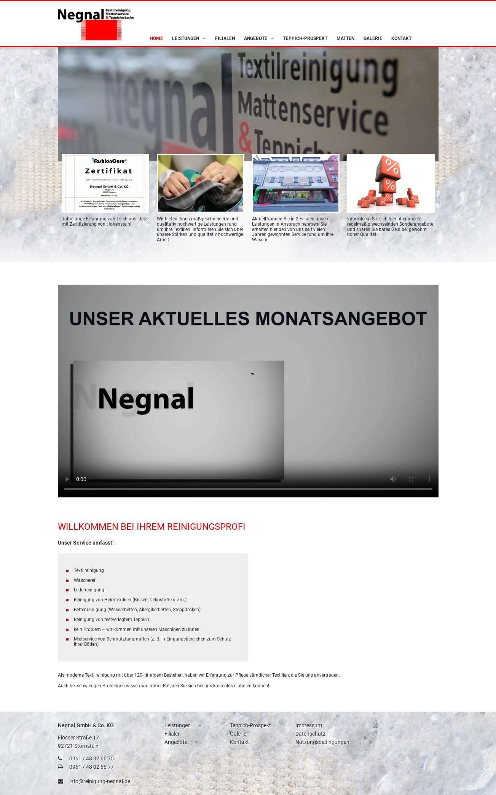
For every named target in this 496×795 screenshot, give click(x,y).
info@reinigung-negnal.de (99, 781)
